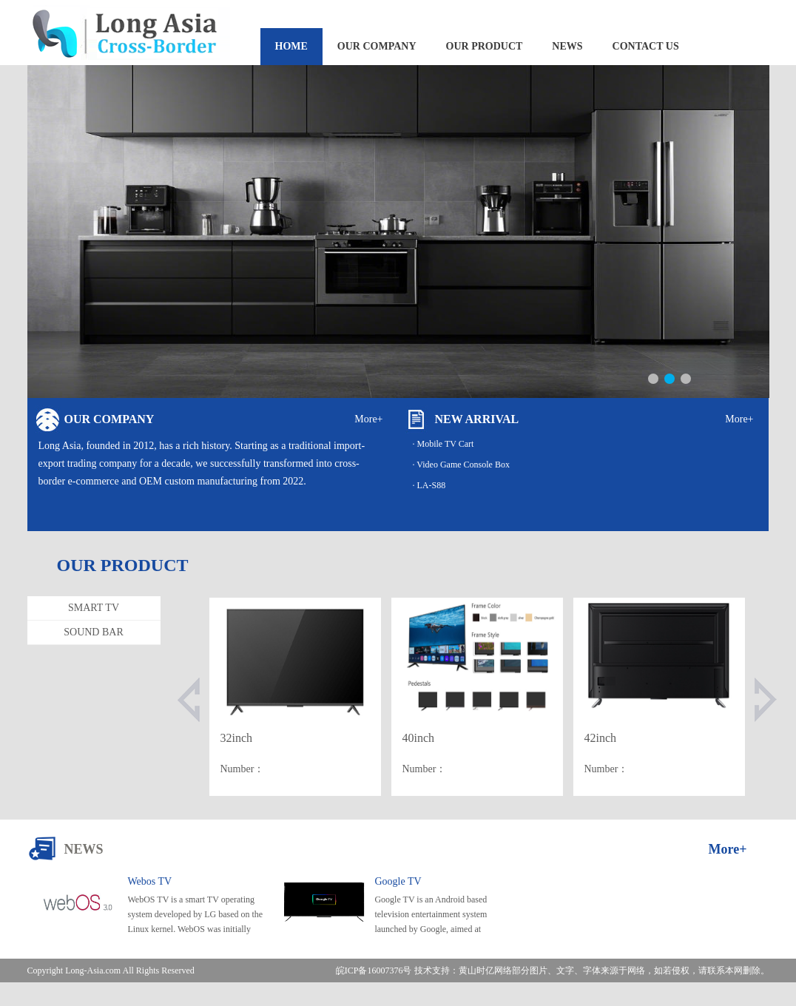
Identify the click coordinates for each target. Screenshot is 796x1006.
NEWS (567, 46)
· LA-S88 (429, 485)
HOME (291, 46)
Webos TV (150, 881)
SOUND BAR (94, 632)
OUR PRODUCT (484, 46)
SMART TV (93, 607)
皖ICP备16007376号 (374, 970)
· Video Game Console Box (461, 464)
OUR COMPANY (376, 46)
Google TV (397, 881)
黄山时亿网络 (485, 970)
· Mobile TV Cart (443, 444)
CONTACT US (646, 46)
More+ (368, 419)
